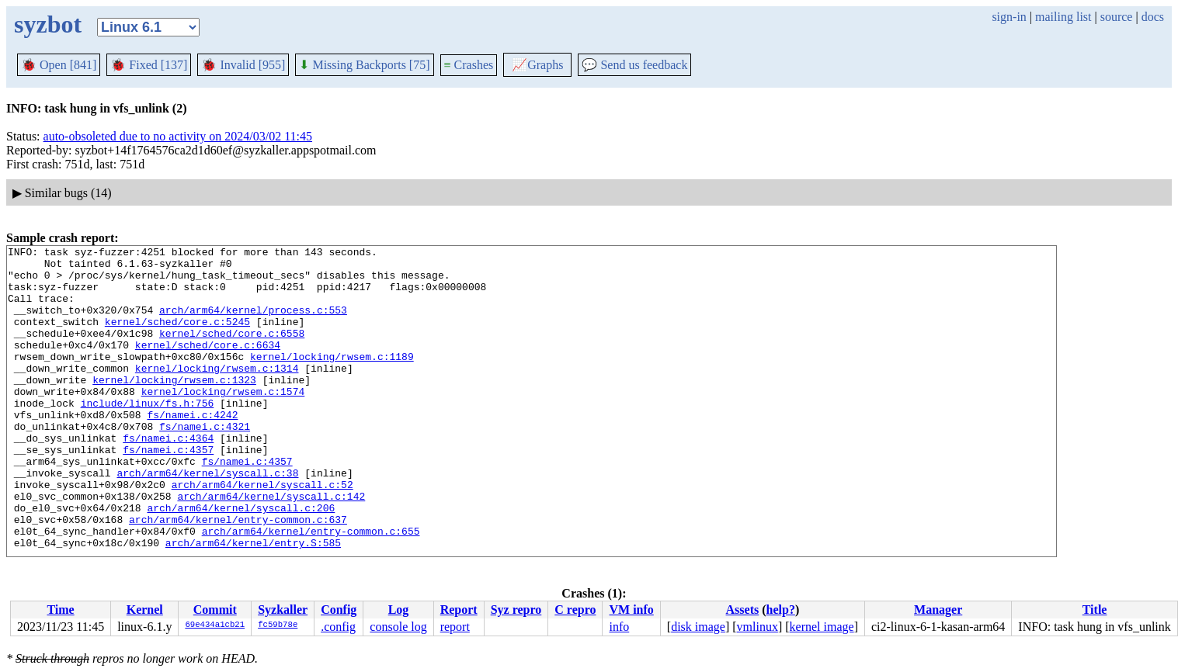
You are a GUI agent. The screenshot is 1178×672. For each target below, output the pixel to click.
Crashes (469, 64)
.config (338, 626)
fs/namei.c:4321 (204, 463)
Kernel (145, 609)
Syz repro (516, 609)
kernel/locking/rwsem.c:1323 (174, 407)
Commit (215, 609)
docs (1153, 16)
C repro (575, 609)
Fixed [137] (148, 64)
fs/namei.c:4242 (192, 449)
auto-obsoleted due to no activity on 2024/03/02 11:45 (177, 136)
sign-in (1009, 16)
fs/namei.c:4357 (168, 491)
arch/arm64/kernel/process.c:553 (253, 324)
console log (398, 626)
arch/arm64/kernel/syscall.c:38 (207, 519)
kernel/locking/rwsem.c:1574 (223, 421)
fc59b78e (277, 625)
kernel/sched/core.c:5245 (177, 338)
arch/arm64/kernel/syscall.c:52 (262, 533)
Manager (938, 609)
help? (780, 609)
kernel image (822, 626)
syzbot (48, 24)
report (455, 626)
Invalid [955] (243, 64)
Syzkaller (283, 609)
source (1116, 16)
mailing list (1063, 16)
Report (459, 609)
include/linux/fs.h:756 (147, 435)
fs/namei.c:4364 (168, 477)
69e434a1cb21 (215, 625)
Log (398, 609)
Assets (742, 609)
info (619, 626)
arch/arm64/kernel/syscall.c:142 (271, 547)
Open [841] (58, 64)
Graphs (537, 64)
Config (338, 609)
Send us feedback (634, 64)
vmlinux (757, 626)
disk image (698, 626)
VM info (631, 609)
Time (60, 609)
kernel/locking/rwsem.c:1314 (217, 393)
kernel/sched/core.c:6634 (207, 365)
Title (1094, 609)
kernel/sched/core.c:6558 (231, 352)
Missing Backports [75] (364, 64)
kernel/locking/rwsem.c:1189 (332, 379)
